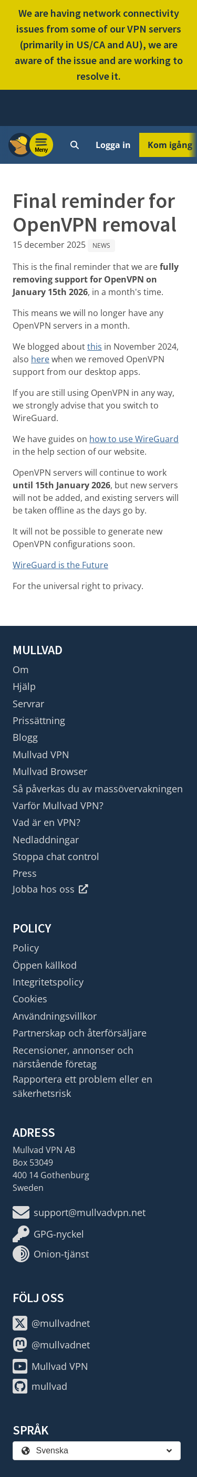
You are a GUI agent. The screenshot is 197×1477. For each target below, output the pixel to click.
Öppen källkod (45, 965)
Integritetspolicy (48, 982)
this (94, 346)
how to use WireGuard (134, 439)
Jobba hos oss (50, 889)
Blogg (25, 737)
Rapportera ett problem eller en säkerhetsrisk (82, 1086)
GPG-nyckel (48, 1233)
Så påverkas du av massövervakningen (98, 788)
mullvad (40, 1386)
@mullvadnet (51, 1323)
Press (25, 873)
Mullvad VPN (41, 754)
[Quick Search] (74, 145)
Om (21, 669)
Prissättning (39, 720)
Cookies (30, 998)
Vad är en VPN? (46, 822)
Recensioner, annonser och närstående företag (73, 1057)
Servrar (28, 703)
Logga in (113, 145)
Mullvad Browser (50, 771)
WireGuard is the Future (60, 565)
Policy (26, 947)
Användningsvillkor (55, 1016)
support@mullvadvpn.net (79, 1212)
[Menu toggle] (41, 145)
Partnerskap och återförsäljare (80, 1032)
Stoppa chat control (56, 856)
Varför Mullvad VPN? (58, 805)
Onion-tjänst (51, 1253)
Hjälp (24, 686)
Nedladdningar (46, 839)
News (101, 245)
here (40, 359)
